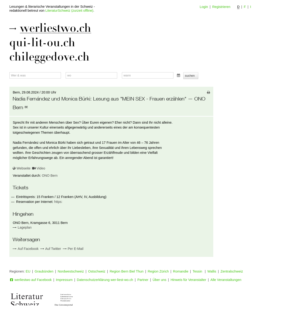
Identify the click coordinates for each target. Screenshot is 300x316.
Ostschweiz (96, 271)
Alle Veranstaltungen (225, 280)
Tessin (198, 271)
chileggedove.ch (49, 56)
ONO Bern (49, 175)
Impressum (64, 280)
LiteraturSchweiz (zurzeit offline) (69, 10)
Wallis (211, 271)
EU (28, 271)
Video (38, 168)
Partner (142, 280)
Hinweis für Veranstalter (188, 280)
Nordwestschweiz (71, 271)
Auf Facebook (25, 249)
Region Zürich (158, 271)
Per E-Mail (73, 249)
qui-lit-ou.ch (42, 42)
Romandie (180, 271)
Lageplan (25, 227)
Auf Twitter (50, 249)
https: (58, 202)
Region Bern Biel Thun (127, 271)
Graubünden (44, 271)
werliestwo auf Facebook (30, 280)
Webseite (21, 168)
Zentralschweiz (232, 271)
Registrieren (221, 7)
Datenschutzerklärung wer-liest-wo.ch (105, 280)
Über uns (159, 280)
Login (204, 7)
